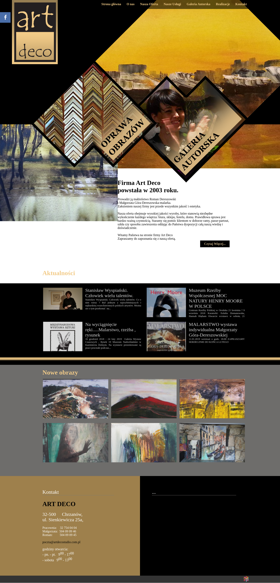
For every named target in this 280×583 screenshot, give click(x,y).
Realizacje (223, 4)
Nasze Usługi (172, 4)
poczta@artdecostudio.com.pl (61, 542)
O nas (131, 4)
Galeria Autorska (198, 4)
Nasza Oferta (149, 4)
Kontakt (241, 4)
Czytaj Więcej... (215, 243)
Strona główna (111, 4)
